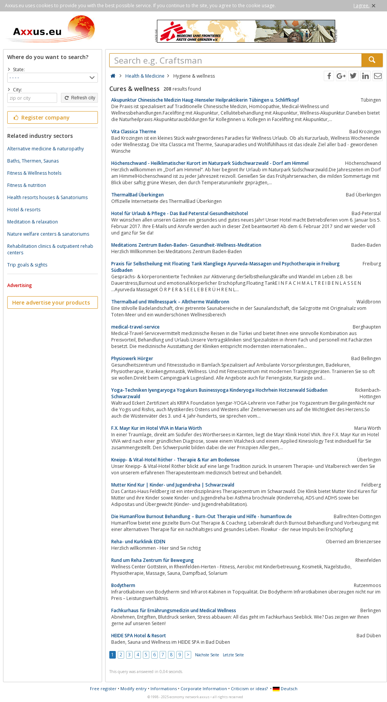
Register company (41, 117)
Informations (163, 688)
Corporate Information (204, 688)
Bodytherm (123, 585)
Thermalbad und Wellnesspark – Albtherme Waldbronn (170, 301)
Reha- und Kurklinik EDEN (138, 541)
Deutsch (285, 688)
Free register (103, 688)
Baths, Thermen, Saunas (33, 161)
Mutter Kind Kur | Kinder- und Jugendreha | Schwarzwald (172, 485)
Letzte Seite (233, 654)
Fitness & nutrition (26, 185)
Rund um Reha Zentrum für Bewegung (152, 560)
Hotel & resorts (23, 209)
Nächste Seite (207, 654)
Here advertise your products (51, 302)
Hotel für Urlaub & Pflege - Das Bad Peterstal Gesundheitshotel (179, 213)
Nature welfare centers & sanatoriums (48, 234)
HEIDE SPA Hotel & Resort (138, 635)
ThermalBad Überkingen (137, 194)
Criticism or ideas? (249, 688)
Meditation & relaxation (32, 222)
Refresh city (79, 98)
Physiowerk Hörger (132, 358)
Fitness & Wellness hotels (34, 173)
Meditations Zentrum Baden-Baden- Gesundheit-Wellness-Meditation (186, 245)
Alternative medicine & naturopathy (45, 148)
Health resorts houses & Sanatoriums (47, 197)
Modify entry (133, 688)
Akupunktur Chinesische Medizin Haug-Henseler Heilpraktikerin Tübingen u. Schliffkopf (205, 100)
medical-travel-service (135, 327)
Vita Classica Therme (133, 131)
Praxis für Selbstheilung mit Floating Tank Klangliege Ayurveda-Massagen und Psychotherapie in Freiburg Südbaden (225, 266)
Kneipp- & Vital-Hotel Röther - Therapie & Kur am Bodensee (175, 459)
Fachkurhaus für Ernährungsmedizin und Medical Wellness (173, 610)
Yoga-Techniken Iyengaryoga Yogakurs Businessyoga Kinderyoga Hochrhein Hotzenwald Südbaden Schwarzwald (219, 393)
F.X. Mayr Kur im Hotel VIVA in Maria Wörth (156, 428)
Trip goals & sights (27, 265)
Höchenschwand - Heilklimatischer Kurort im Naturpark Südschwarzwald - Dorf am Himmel (210, 163)
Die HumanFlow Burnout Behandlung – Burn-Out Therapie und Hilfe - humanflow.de (201, 516)
